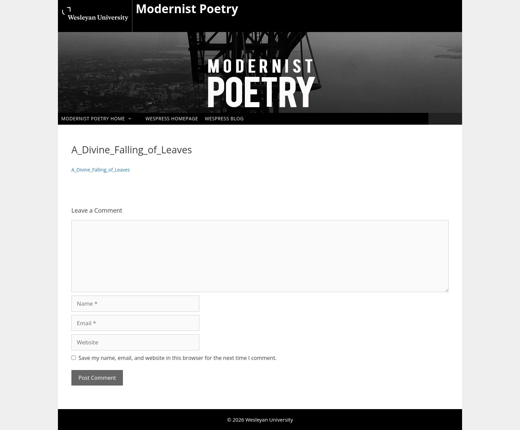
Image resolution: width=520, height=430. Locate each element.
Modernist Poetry (187, 9)
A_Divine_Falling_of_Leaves (100, 169)
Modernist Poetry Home (100, 118)
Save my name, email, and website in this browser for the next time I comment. (177, 358)
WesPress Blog (224, 118)
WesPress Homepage (171, 118)
